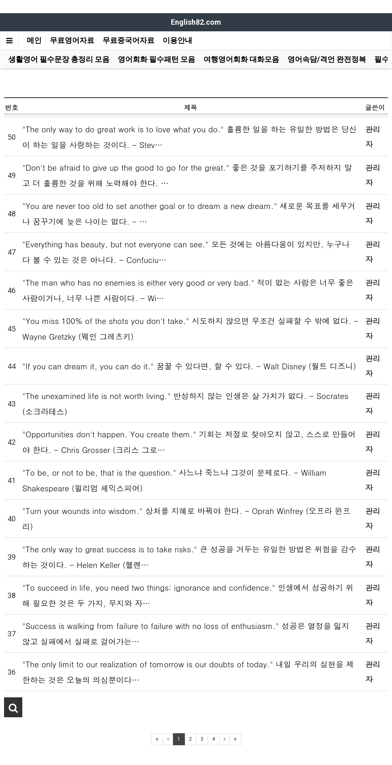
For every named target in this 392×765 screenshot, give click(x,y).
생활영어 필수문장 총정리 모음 (59, 59)
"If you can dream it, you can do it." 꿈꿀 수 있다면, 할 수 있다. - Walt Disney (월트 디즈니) (189, 365)
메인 (34, 40)
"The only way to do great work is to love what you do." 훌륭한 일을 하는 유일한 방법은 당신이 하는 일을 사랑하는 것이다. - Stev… (189, 136)
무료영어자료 (72, 40)
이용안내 (177, 40)
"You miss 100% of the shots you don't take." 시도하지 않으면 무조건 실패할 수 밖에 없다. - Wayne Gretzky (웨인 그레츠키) (190, 328)
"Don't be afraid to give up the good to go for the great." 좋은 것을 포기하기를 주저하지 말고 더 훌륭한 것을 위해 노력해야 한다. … (187, 175)
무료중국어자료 (128, 40)
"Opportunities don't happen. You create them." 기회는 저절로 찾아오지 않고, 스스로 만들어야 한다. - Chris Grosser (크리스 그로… (189, 441)
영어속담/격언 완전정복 (326, 59)
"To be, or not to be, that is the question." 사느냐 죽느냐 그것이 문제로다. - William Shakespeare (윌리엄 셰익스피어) (174, 480)
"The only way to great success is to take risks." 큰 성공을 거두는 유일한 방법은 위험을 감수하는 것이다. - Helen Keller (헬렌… (189, 556)
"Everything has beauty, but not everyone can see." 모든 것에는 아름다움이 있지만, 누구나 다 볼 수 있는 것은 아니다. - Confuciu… (186, 251)
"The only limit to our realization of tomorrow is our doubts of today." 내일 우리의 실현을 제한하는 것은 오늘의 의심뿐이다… (188, 671)
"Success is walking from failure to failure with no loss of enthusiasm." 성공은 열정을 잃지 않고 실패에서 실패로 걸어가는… (186, 633)
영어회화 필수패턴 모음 (156, 59)
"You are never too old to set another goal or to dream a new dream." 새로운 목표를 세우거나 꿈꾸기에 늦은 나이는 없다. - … (188, 213)
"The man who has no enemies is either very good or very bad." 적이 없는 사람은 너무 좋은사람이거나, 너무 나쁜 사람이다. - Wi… (187, 290)
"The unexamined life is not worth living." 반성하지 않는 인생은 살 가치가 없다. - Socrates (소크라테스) (185, 403)
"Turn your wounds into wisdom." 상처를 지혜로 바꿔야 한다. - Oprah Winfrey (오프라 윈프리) (186, 518)
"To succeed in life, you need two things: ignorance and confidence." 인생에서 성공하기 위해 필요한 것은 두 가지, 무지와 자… (188, 595)
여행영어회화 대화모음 (241, 59)
